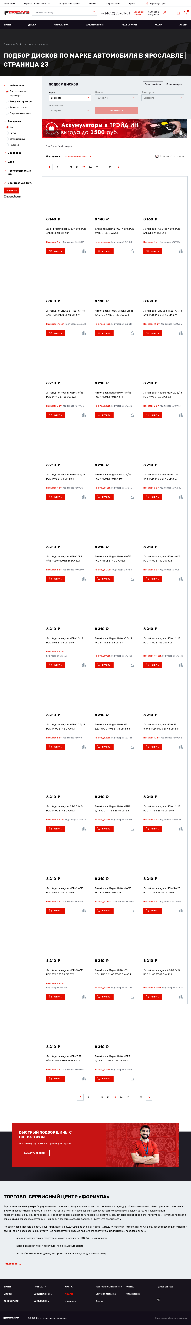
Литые (13, 133)
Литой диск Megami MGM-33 (112, 726)
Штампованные (17, 138)
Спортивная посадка (20, 113)
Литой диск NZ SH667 (161, 230)
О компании (9, 3)
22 (77, 167)
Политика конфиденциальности (171, 1318)
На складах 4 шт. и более (169, 156)
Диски (32, 25)
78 (110, 167)
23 (83, 167)
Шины (7, 25)
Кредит (133, 3)
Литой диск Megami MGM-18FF (112, 1058)
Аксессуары (129, 25)
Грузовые (14, 144)
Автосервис (61, 25)
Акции (183, 25)
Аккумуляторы (95, 25)
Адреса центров (158, 3)
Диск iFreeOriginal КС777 (114, 230)
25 (97, 167)
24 (90, 167)
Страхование (113, 3)
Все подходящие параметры (18, 93)
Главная (8, 44)
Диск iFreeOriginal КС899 (66, 230)
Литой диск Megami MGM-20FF (64, 558)
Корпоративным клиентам (37, 3)
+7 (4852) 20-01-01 (115, 13)
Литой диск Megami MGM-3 (64, 394)
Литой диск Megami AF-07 (113, 476)
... (64, 167)
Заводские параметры (21, 101)
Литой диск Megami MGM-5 (113, 640)
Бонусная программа (70, 3)
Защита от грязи (18, 107)
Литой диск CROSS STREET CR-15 (65, 312)
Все (11, 127)
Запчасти (40, 1287)
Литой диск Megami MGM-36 (65, 476)
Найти (95, 12)
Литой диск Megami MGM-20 (162, 394)
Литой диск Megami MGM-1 (113, 394)
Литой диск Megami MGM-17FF (160, 476)
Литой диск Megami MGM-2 (161, 558)
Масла (158, 25)
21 (71, 167)
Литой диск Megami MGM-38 (161, 726)
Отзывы (93, 3)
